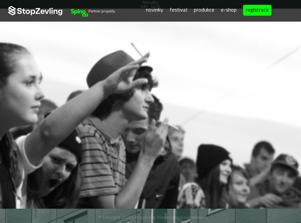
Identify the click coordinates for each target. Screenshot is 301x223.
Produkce (204, 9)
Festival (178, 9)
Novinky (154, 9)
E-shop (229, 9)
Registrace (257, 9)
